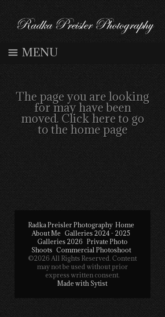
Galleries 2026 (60, 241)
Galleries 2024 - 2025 (97, 233)
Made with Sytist (82, 283)
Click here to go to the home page (91, 124)
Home (124, 225)
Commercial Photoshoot (93, 250)
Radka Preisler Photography (70, 225)
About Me (46, 233)
